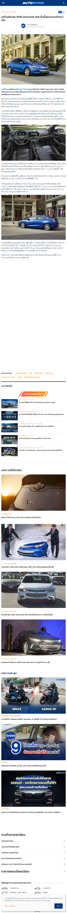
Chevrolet (38, 373)
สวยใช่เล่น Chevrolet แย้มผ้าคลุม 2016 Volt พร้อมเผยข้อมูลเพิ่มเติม (27, 567)
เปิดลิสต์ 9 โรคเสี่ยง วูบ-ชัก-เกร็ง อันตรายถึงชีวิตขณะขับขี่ (23, 765)
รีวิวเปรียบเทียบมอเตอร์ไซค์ (11, 716)
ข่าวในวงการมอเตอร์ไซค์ (26, 411)
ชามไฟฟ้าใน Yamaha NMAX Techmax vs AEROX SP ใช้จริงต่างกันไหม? (29, 719)
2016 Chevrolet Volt (32, 377)
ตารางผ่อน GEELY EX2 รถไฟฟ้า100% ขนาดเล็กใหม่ (36, 426)
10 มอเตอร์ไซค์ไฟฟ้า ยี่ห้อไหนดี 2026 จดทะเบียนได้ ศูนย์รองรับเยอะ (41, 414)
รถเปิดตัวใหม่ (23, 435)
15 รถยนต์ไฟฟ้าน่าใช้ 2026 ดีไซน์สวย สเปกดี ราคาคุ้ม (37, 402)
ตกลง (58, 906)
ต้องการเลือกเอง (9, 906)
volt (30, 373)
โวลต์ (19, 377)
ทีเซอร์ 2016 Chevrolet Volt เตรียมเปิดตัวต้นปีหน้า (21, 517)
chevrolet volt (21, 373)
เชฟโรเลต (5, 89)
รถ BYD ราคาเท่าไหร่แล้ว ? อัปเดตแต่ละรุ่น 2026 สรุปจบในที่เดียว (40, 450)
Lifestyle (5, 762)
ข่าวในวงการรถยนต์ (9, 12)
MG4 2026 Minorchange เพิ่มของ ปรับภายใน (35, 438)
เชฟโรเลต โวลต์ (20, 89)
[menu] (3, 3)
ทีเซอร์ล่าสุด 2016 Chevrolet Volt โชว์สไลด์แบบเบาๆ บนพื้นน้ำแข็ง (27, 614)
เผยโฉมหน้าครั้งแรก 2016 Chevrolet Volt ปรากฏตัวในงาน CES (25, 662)
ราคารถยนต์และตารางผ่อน (27, 423)
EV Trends (22, 400)
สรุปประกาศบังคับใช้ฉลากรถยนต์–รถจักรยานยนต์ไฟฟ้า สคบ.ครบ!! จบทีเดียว (30, 812)
